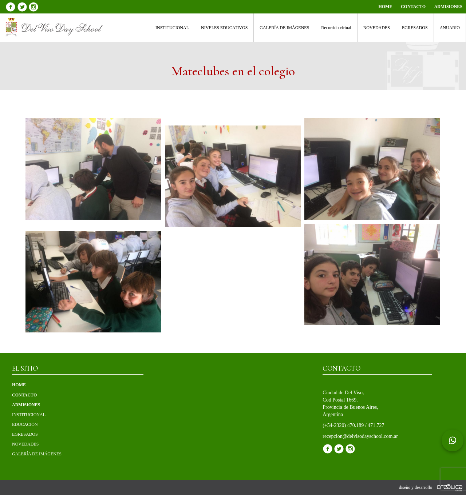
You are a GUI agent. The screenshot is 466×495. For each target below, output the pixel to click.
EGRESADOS (415, 27)
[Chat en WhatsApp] (452, 440)
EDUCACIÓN (25, 424)
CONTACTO (413, 6)
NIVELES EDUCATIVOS (224, 27)
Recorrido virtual (336, 27)
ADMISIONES (448, 6)
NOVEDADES (376, 27)
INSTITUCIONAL (172, 27)
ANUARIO (450, 27)
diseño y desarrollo (430, 487)
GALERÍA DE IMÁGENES (284, 27)
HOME (385, 6)
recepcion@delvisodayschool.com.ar (360, 436)
